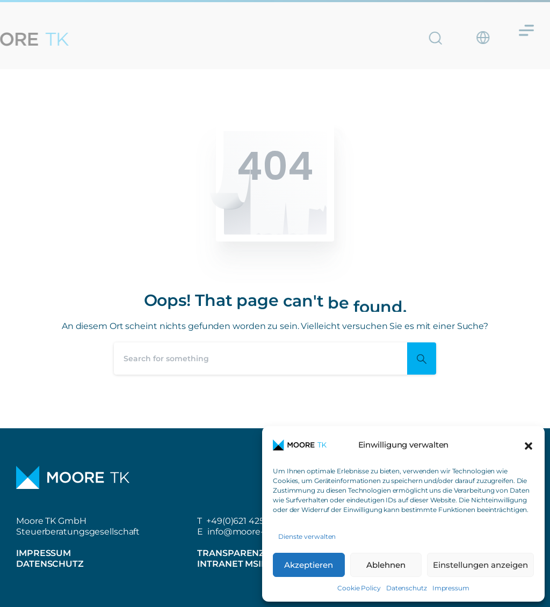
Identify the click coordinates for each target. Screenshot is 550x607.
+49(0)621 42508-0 (245, 521)
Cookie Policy (359, 588)
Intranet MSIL (231, 564)
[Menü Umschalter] (526, 26)
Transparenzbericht (251, 553)
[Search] (260, 358)
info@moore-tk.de (246, 531)
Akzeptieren (308, 565)
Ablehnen (386, 565)
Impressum (450, 588)
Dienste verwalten (307, 536)
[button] (528, 445)
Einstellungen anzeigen (480, 565)
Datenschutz (406, 588)
